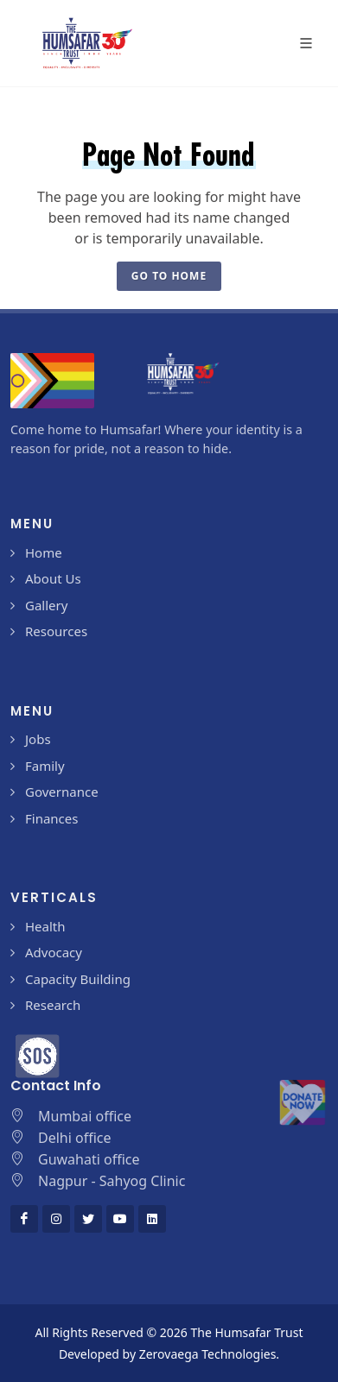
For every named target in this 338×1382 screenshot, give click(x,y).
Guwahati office (89, 1159)
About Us (53, 578)
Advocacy (53, 952)
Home (43, 552)
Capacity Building (78, 979)
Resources (56, 631)
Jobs (38, 739)
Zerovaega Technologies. (209, 1354)
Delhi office (75, 1137)
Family (45, 765)
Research (52, 1004)
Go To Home (169, 275)
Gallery (46, 605)
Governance (62, 791)
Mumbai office (84, 1116)
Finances (51, 818)
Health (45, 926)
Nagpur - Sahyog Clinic (111, 1180)
